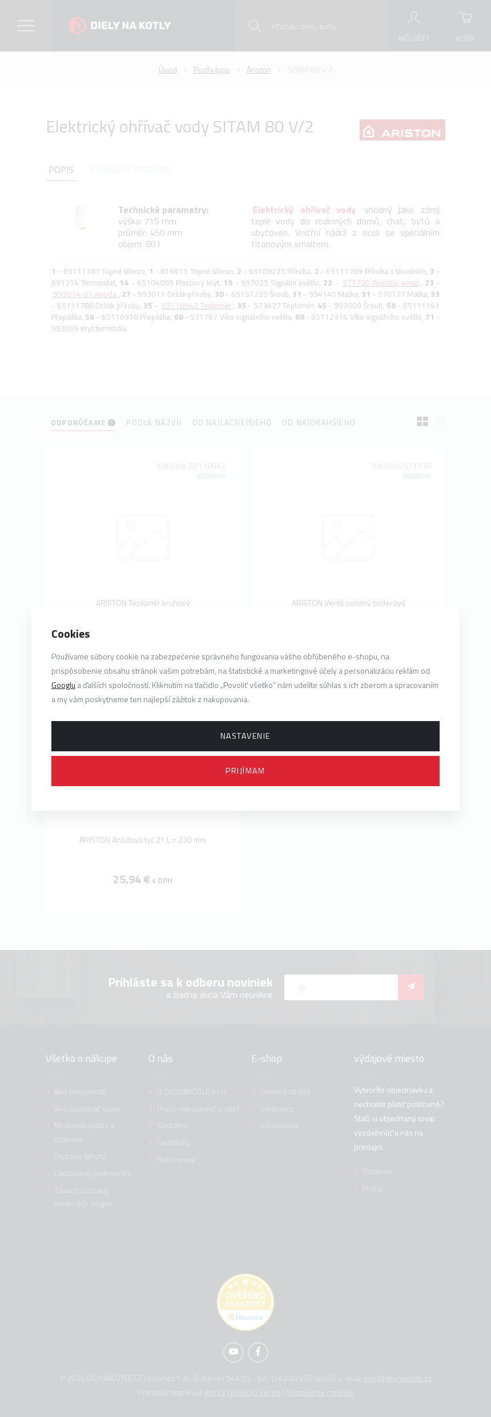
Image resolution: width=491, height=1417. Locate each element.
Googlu (63, 685)
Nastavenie (245, 736)
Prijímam (245, 770)
